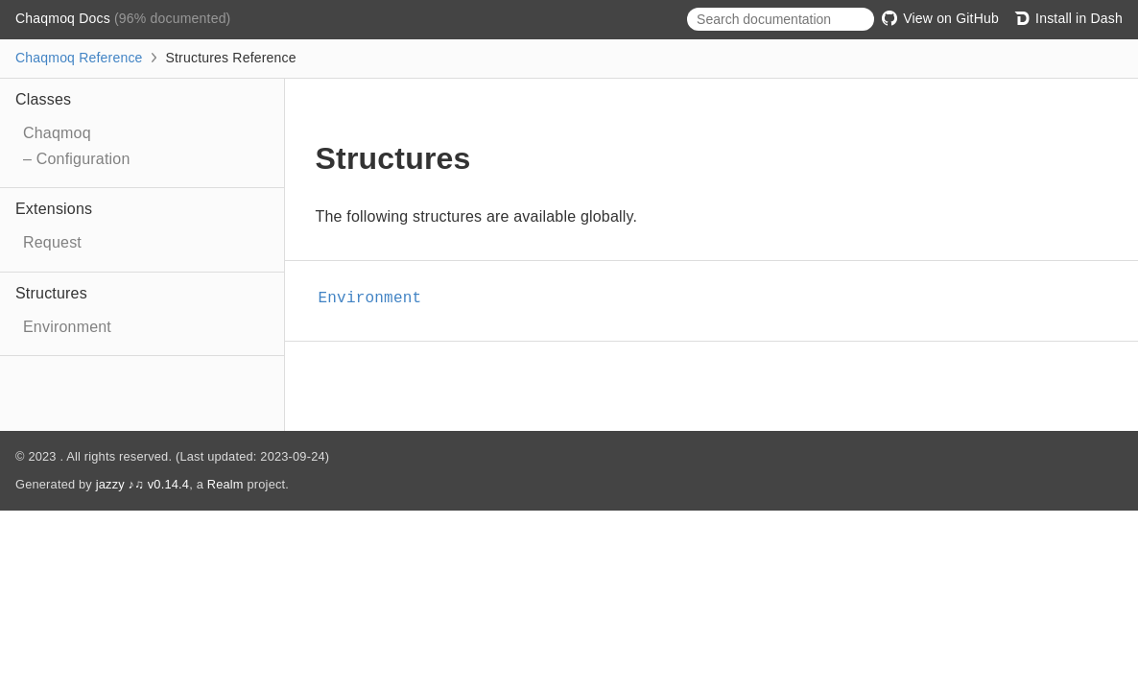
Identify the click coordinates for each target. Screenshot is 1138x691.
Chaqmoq (57, 133)
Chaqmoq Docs (64, 18)
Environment (67, 327)
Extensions (53, 209)
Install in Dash (1068, 18)
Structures (51, 293)
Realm (225, 484)
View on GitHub (940, 18)
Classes (43, 99)
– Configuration (76, 159)
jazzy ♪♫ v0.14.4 (142, 484)
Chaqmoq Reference (79, 57)
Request (52, 242)
